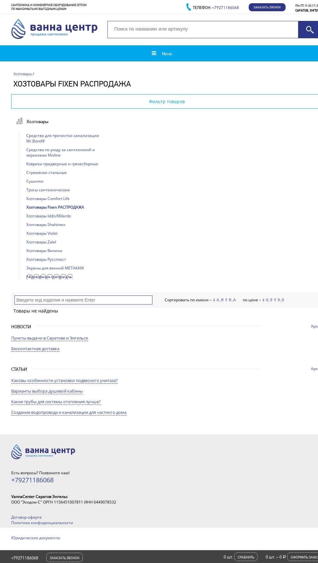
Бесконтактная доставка (35, 348)
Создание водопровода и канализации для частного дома (68, 412)
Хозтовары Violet (41, 233)
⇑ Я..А (230, 300)
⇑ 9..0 (278, 300)
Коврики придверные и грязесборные (62, 164)
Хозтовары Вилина (44, 250)
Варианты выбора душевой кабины (47, 391)
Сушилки (35, 181)
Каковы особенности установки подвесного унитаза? (64, 380)
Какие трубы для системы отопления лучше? (56, 401)
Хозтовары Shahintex (45, 224)
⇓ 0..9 (267, 300)
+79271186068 (24, 557)
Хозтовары (22, 73)
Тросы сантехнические (48, 190)
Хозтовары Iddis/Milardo (48, 216)
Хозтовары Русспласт (46, 259)
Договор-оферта (26, 517)
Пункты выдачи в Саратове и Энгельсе (49, 338)
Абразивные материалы (49, 276)
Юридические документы (35, 537)
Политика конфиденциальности (42, 522)
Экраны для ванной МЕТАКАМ (55, 268)
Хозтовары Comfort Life (48, 198)
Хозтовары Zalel (41, 242)
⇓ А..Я (218, 300)
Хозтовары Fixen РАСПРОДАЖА (55, 207)
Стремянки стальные (46, 172)
